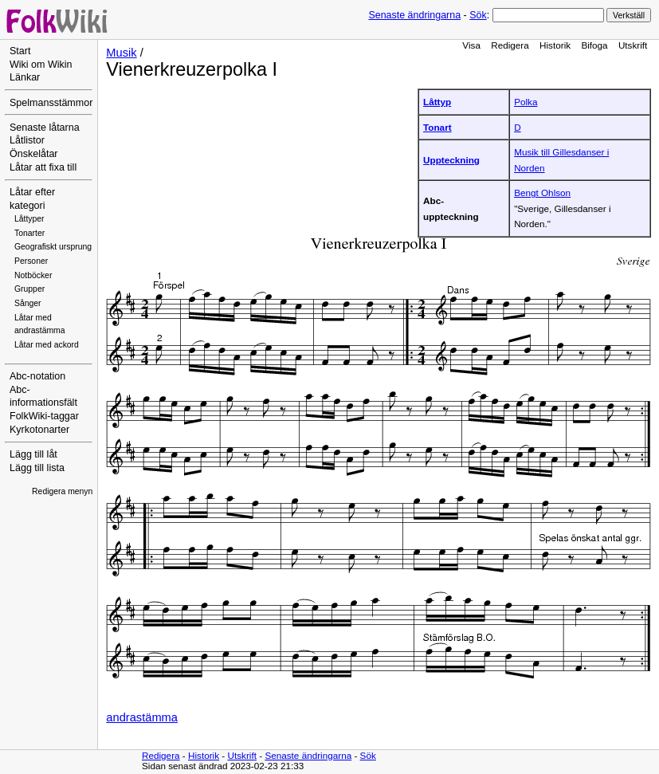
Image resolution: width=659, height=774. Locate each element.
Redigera (510, 45)
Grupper (29, 289)
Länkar (25, 77)
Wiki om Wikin (41, 64)
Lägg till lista (37, 467)
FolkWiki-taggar (44, 416)
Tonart (437, 127)
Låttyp (437, 101)
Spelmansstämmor (51, 102)
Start (20, 51)
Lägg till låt (33, 454)
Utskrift (632, 45)
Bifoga (594, 45)
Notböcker (33, 275)
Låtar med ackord (46, 344)
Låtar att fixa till (43, 167)
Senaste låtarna (45, 127)
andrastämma (142, 717)
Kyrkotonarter (39, 429)
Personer (31, 261)
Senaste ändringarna (414, 15)
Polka (525, 101)
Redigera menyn (62, 491)
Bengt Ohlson (542, 192)
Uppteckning (451, 160)
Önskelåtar (34, 153)
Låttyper (29, 218)
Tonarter (29, 233)
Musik (121, 52)
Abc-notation (37, 376)
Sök (477, 15)
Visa (471, 45)
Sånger (27, 303)
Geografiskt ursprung (53, 246)
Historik (555, 45)
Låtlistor (27, 140)
